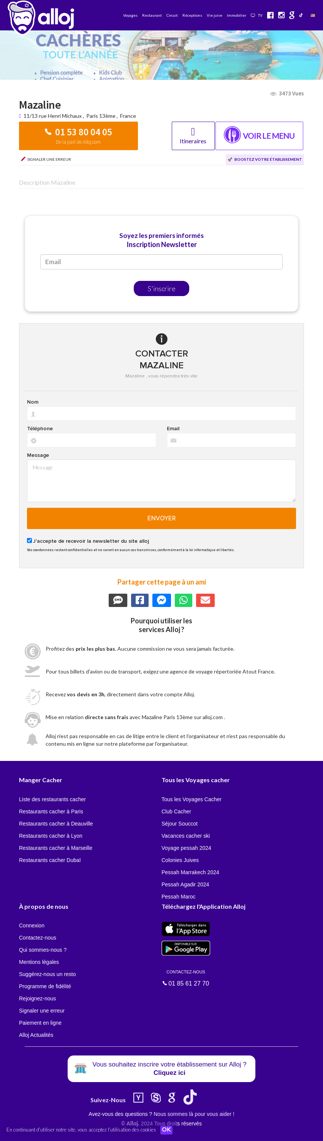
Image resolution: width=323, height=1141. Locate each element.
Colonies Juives (180, 860)
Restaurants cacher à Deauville (56, 824)
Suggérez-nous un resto (47, 974)
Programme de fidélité (45, 986)
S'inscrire (162, 288)
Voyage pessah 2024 (186, 848)
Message (38, 455)
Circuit (172, 15)
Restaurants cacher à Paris (51, 811)
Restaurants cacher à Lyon (50, 836)
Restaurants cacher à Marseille (55, 848)
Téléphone (40, 428)
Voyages (130, 15)
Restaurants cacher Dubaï (50, 860)
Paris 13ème (101, 116)
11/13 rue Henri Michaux (53, 116)
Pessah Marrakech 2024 (190, 872)
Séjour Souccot (180, 824)
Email (173, 428)
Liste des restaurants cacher (52, 799)
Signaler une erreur (42, 1011)
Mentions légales (39, 962)
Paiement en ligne (40, 1023)
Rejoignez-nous (37, 998)
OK (167, 1130)
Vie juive (214, 15)
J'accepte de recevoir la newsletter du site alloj (91, 541)
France (128, 116)
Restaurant (152, 15)
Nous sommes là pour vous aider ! (194, 1114)
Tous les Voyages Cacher (192, 799)
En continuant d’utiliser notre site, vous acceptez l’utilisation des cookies (81, 1130)
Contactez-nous (37, 938)
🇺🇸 (312, 15)
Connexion (31, 925)
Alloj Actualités (36, 1035)
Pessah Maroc (178, 897)
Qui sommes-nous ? (42, 950)
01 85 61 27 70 (186, 977)
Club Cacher (176, 811)
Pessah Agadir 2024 (185, 884)
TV (257, 15)
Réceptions (192, 15)
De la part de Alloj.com (78, 142)
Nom (32, 402)
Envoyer (161, 518)
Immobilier (236, 15)
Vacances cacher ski (186, 836)
